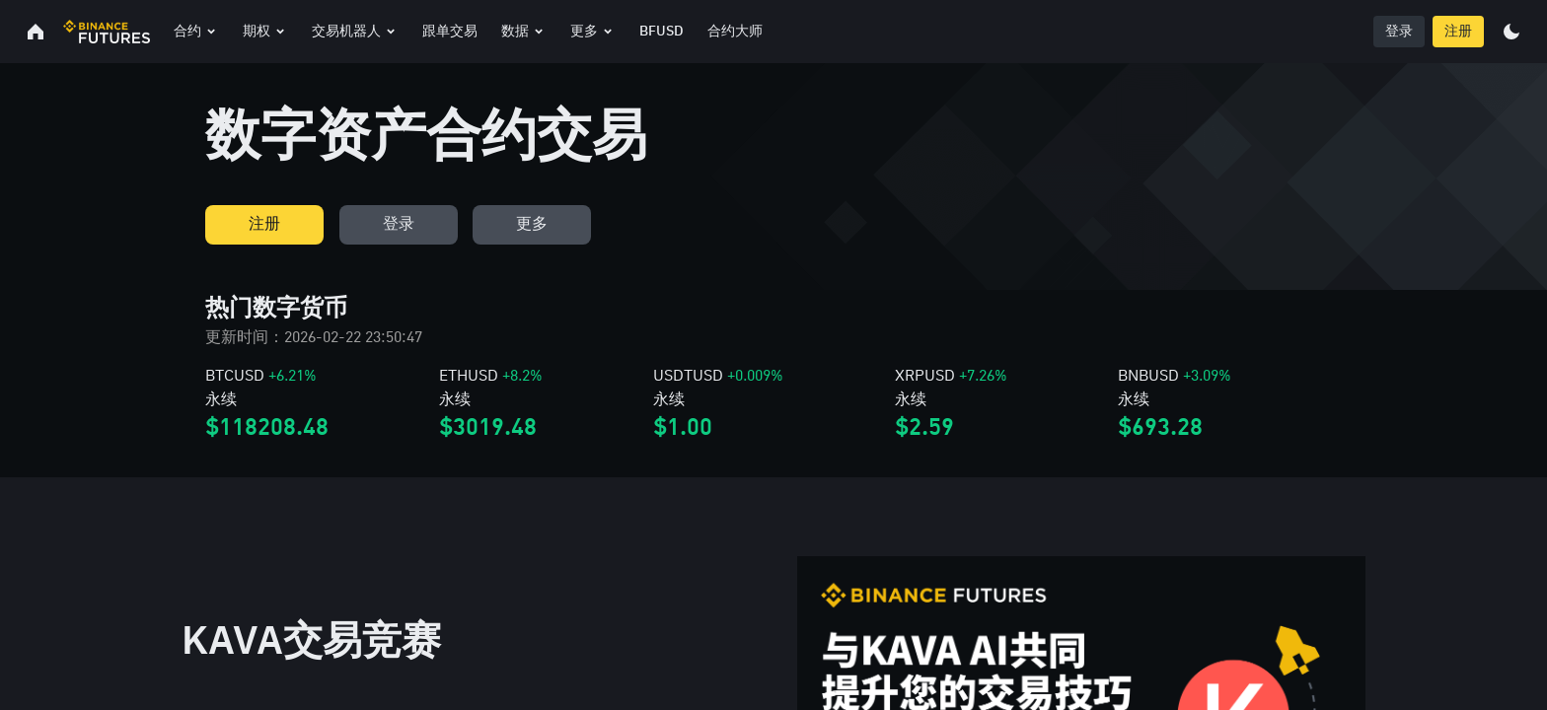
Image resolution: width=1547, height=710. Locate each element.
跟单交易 (450, 31)
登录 (1399, 31)
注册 (1458, 31)
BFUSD (661, 31)
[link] (322, 404)
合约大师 (735, 31)
